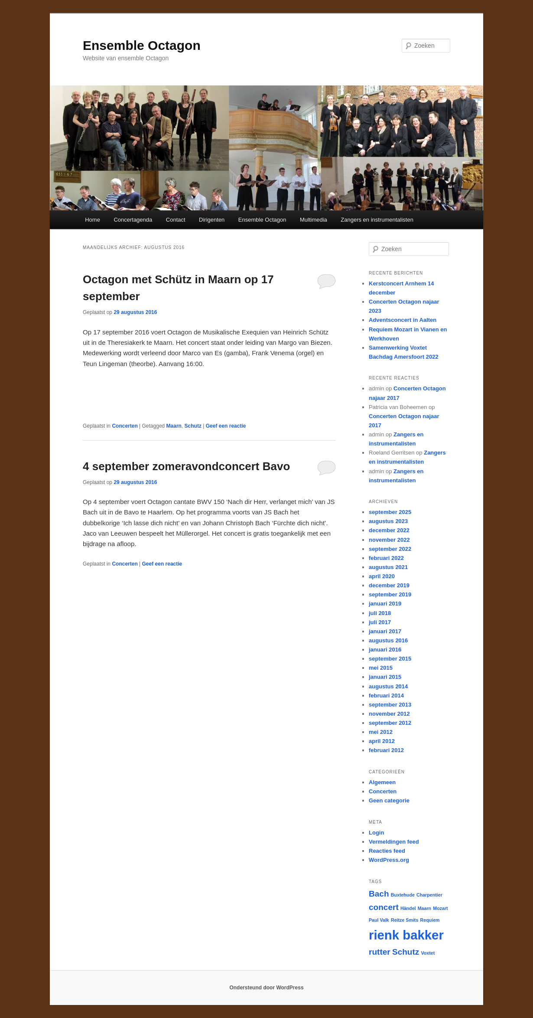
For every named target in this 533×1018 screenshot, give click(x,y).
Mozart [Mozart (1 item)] (440, 908)
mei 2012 (381, 732)
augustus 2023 (388, 521)
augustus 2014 (388, 686)
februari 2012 (386, 750)
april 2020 (382, 576)
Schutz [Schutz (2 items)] (405, 951)
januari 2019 (385, 603)
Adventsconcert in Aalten (402, 320)
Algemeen (382, 782)
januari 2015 (385, 677)
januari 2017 (385, 631)
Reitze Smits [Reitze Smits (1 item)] (404, 920)
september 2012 (390, 723)
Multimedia (313, 219)
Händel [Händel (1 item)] (408, 908)
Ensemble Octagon (142, 45)
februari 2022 (386, 558)
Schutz (193, 426)
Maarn (174, 426)
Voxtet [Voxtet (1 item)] (428, 953)
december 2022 (389, 530)
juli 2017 (380, 622)
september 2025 (390, 512)
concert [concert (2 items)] (384, 907)
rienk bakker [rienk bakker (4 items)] (406, 935)
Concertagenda (133, 219)
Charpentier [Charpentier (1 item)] (429, 894)
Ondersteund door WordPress (266, 988)
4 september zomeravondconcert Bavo (186, 466)
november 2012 (389, 713)
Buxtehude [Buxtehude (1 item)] (403, 894)
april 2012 (382, 741)
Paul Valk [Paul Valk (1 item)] (379, 920)
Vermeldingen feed (394, 841)
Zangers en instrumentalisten (377, 219)
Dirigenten (211, 219)
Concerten (124, 426)
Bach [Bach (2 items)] (379, 893)
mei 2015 (381, 667)
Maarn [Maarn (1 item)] (424, 908)
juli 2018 (380, 613)
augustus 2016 (388, 640)
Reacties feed (387, 851)
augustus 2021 (388, 567)
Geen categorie (389, 800)
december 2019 (389, 585)
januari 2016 (385, 649)
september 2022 (390, 549)
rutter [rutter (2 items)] (379, 951)
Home (92, 219)
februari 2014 (386, 695)
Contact (175, 219)
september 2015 (390, 658)
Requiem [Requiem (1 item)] (430, 920)
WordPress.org (389, 860)
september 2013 (390, 704)
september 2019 (390, 594)
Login (376, 832)
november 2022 (389, 540)
